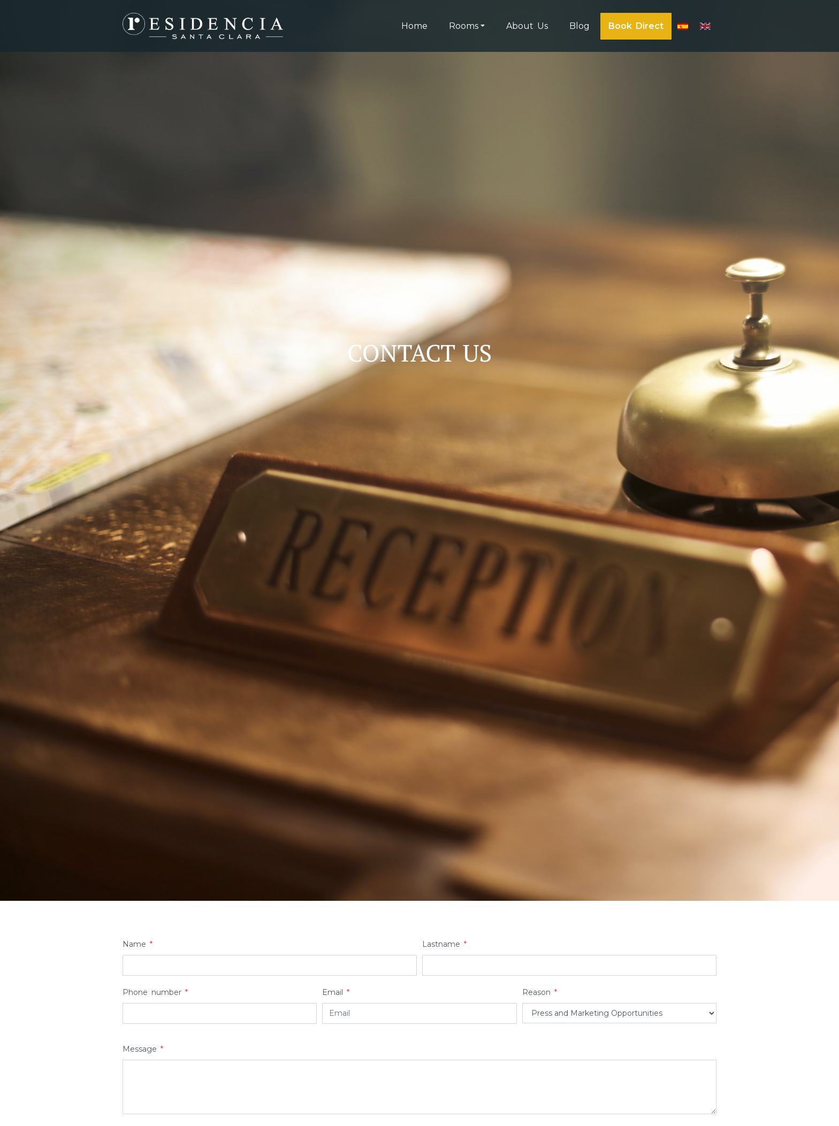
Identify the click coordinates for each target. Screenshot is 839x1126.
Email (335, 992)
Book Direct (635, 26)
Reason (539, 992)
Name (137, 944)
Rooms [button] (463, 26)
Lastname (444, 944)
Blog (579, 26)
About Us (527, 26)
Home (414, 26)
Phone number (155, 992)
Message (143, 1049)
